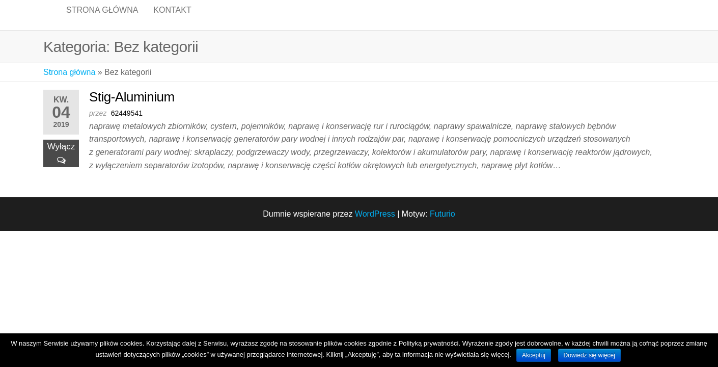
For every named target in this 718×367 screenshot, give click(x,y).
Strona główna (102, 20)
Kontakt (172, 20)
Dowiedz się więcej (589, 355)
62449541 (127, 124)
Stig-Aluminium (132, 107)
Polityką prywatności (429, 343)
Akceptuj (533, 355)
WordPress (375, 224)
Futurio (442, 224)
